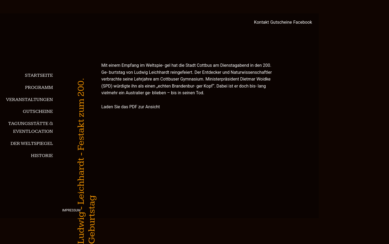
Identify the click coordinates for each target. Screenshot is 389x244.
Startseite (39, 75)
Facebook (302, 22)
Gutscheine (38, 111)
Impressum (71, 210)
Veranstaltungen (29, 99)
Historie (42, 155)
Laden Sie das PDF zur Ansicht (130, 106)
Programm (39, 87)
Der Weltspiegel (32, 143)
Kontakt (261, 22)
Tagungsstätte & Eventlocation (30, 127)
